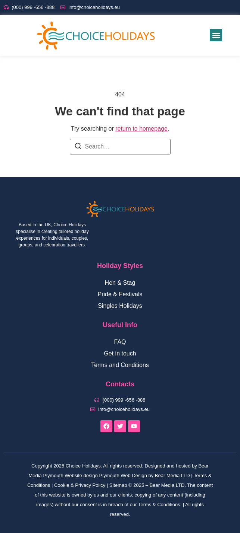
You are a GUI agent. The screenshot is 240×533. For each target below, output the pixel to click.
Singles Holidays (120, 306)
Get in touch (120, 353)
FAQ (120, 342)
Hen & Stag (120, 283)
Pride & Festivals (119, 294)
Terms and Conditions (120, 365)
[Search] (78, 147)
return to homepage (141, 128)
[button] (216, 35)
